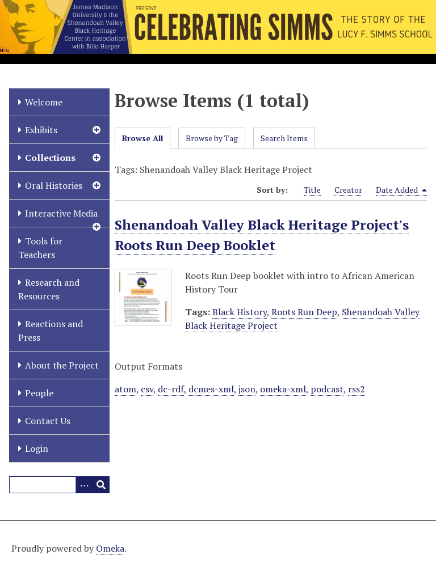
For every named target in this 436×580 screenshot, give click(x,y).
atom (125, 389)
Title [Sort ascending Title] (312, 189)
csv (147, 389)
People (39, 393)
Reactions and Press (50, 330)
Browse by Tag (212, 138)
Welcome (43, 102)
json (246, 389)
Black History (239, 312)
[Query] (59, 484)
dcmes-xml (211, 389)
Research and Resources (48, 289)
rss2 (356, 389)
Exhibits (41, 130)
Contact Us (47, 420)
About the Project (62, 365)
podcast (327, 389)
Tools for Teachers (40, 248)
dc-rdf (171, 389)
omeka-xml (283, 389)
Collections (50, 157)
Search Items (284, 138)
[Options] (84, 484)
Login (36, 448)
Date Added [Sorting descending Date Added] (401, 190)
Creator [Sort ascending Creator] (348, 189)
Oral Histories (53, 185)
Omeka (110, 548)
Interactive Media (61, 213)
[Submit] (101, 484)
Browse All (142, 138)
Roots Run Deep (304, 312)
